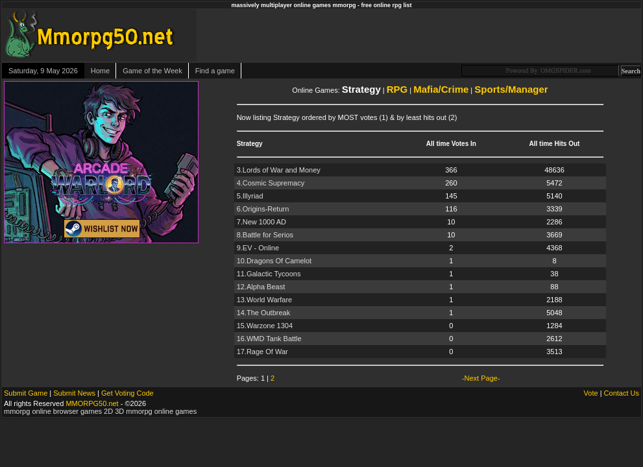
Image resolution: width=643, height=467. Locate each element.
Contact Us (621, 393)
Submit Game (25, 393)
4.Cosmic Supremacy (271, 183)
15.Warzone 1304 (265, 325)
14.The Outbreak (264, 313)
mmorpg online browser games (53, 411)
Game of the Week (152, 71)
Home (100, 71)
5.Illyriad (250, 196)
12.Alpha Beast (261, 287)
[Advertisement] (492, 35)
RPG (397, 89)
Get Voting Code (127, 393)
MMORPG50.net (92, 403)
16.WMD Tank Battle (269, 338)
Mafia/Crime (440, 89)
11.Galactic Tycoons (269, 274)
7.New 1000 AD (261, 222)
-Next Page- (481, 378)
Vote (591, 393)
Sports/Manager (511, 89)
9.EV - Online (258, 248)
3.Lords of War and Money (279, 170)
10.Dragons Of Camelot (274, 261)
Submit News (74, 393)
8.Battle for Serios (265, 235)
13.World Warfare (265, 300)
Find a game (215, 71)
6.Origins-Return (263, 209)
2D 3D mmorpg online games (150, 411)
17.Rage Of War (262, 351)
